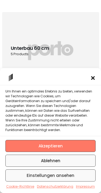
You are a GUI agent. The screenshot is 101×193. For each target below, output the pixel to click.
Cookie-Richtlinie (20, 186)
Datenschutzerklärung (55, 186)
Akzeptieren (51, 146)
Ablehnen (50, 161)
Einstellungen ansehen (50, 175)
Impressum (85, 186)
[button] (93, 77)
